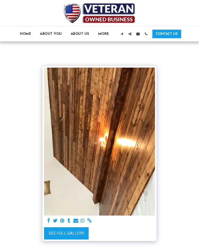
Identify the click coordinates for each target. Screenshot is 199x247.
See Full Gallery (66, 233)
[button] (122, 34)
